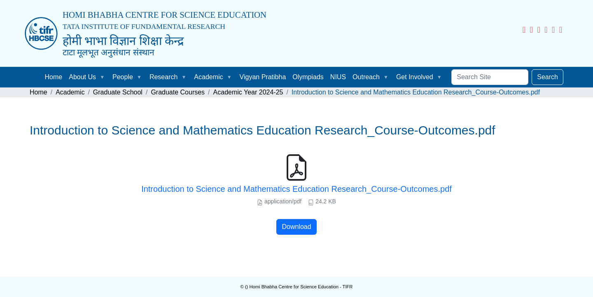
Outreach (366, 76)
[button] (103, 77)
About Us (82, 76)
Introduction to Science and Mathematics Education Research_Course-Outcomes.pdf (296, 188)
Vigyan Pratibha (263, 76)
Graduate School (117, 92)
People (122, 76)
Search (547, 76)
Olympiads (308, 76)
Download (296, 226)
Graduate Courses (178, 92)
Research (163, 76)
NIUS (338, 76)
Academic (208, 76)
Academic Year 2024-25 (248, 92)
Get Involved (414, 76)
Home (54, 76)
